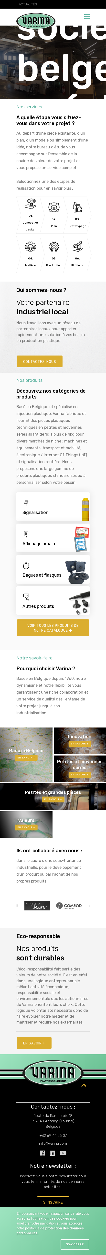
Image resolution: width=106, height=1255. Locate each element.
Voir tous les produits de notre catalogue (53, 628)
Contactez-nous (39, 362)
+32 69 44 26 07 (53, 1135)
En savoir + (34, 1043)
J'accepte (75, 1244)
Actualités (28, 4)
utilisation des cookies (50, 1218)
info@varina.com (53, 1143)
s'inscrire (53, 1202)
